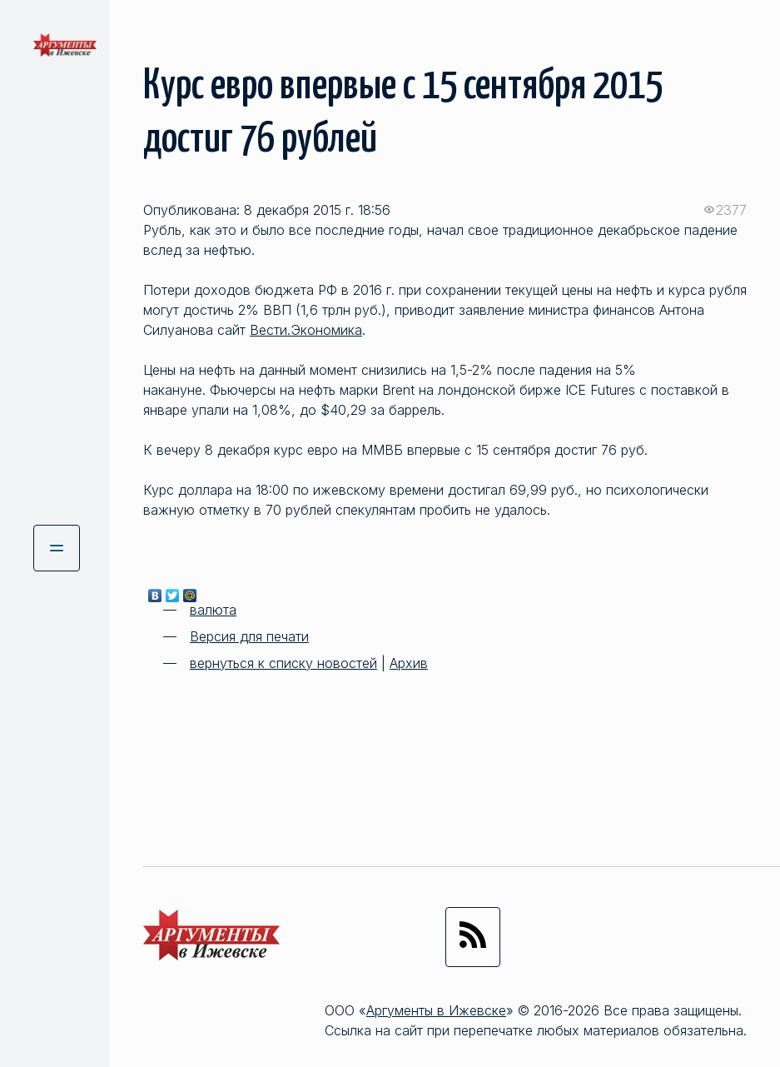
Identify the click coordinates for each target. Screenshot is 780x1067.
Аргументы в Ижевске (436, 1010)
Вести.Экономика (306, 330)
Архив (409, 663)
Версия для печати (249, 636)
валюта (213, 609)
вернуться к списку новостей (283, 663)
